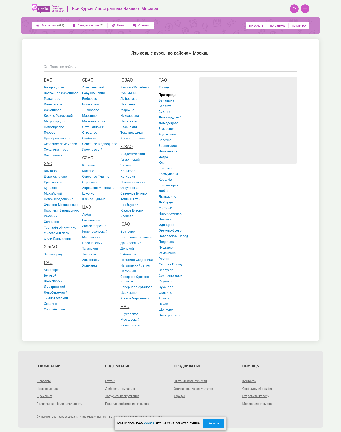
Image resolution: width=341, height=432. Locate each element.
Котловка (127, 176)
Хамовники (91, 260)
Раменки (50, 216)
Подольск (166, 242)
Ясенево (126, 216)
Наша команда (47, 388)
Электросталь (169, 315)
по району (277, 25)
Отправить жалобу (255, 396)
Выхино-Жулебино (134, 87)
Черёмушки (129, 205)
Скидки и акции (88, 25)
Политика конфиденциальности (59, 403)
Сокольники (53, 155)
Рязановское (130, 325)
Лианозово (90, 110)
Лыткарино (167, 196)
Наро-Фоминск (170, 213)
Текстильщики (131, 133)
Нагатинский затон (135, 265)
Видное (164, 112)
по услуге (256, 25)
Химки (164, 298)
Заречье (165, 140)
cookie (149, 423)
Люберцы (166, 202)
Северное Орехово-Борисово (135, 279)
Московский (130, 320)
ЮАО (125, 224)
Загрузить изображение (122, 396)
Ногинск (165, 219)
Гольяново (52, 99)
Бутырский (90, 104)
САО (48, 262)
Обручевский (130, 188)
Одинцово (166, 225)
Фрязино (165, 293)
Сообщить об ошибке (257, 388)
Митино (88, 171)
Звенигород (168, 146)
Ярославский (92, 150)
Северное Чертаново (136, 287)
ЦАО (86, 207)
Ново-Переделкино (58, 199)
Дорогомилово (55, 176)
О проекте (44, 381)
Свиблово (89, 138)
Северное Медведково (99, 144)
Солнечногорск (170, 276)
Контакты (249, 381)
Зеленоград (53, 254)
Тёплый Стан (130, 199)
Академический (132, 154)
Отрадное (89, 133)
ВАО (48, 80)
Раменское (167, 253)
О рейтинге (44, 396)
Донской (127, 248)
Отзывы (141, 25)
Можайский (53, 193)
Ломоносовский (132, 182)
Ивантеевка (168, 151)
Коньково (127, 171)
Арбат (86, 215)
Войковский (53, 281)
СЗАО (88, 157)
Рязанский (128, 127)
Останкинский (93, 127)
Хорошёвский (54, 309)
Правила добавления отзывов (127, 403)
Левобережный (56, 292)
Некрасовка (129, 116)
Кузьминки (128, 93)
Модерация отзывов (257, 403)
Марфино (89, 116)
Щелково (166, 310)
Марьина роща (93, 121)
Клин (163, 163)
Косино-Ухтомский (58, 116)
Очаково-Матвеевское (61, 205)
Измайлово (53, 110)
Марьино (127, 110)
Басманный (91, 220)
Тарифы (179, 396)
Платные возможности (190, 381)
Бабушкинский (93, 93)
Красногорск (168, 185)
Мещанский (91, 237)
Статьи (110, 381)
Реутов (164, 259)
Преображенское (57, 138)
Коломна (165, 168)
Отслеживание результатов (193, 388)
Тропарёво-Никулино (60, 227)
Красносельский (95, 232)
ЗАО (48, 163)
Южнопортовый (132, 138)
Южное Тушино (93, 199)
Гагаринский (130, 160)
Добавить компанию (120, 388)
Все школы (50, 25)
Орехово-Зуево (170, 230)
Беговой (50, 275)
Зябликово (128, 254)
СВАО (88, 80)
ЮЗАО (126, 146)
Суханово (166, 287)
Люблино (127, 104)
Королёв (165, 180)
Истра (163, 157)
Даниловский (130, 243)
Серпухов (166, 270)
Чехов (163, 304)
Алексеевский (93, 87)
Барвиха (165, 106)
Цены (118, 25)
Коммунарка (168, 174)
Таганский (90, 248)
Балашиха (166, 100)
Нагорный (128, 271)
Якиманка (90, 265)
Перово (49, 133)
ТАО (163, 80)
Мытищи (165, 208)
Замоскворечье (94, 226)
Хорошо (213, 423)
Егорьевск (166, 129)
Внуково (50, 171)
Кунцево (50, 188)
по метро (299, 25)
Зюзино (126, 165)
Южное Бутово (131, 210)
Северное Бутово (133, 193)
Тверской (89, 254)
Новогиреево (54, 127)
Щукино (88, 193)
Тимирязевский (56, 298)
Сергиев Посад (170, 264)
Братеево (127, 232)
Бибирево (89, 99)
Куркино (88, 165)
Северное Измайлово (60, 144)
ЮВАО (126, 80)
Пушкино (166, 247)
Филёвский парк (56, 233)
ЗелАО (50, 246)
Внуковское (129, 314)
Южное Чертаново (134, 298)
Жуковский (167, 134)
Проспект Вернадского (61, 210)
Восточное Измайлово (61, 93)
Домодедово (169, 123)
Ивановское (53, 104)
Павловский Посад (173, 236)
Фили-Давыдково (57, 239)
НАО (124, 306)
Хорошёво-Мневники (98, 188)
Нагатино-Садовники (136, 260)
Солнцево (51, 222)
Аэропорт (51, 270)
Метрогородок (55, 121)
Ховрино (50, 304)
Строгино (89, 182)
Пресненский (92, 243)
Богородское (54, 87)
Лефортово (128, 99)
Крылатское (53, 182)
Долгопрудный (170, 117)
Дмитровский (54, 287)
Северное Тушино (95, 176)
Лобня (163, 191)
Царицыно (128, 293)
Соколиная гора (56, 150)
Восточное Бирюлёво (136, 237)
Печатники (128, 121)
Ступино (165, 281)
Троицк (164, 87)
